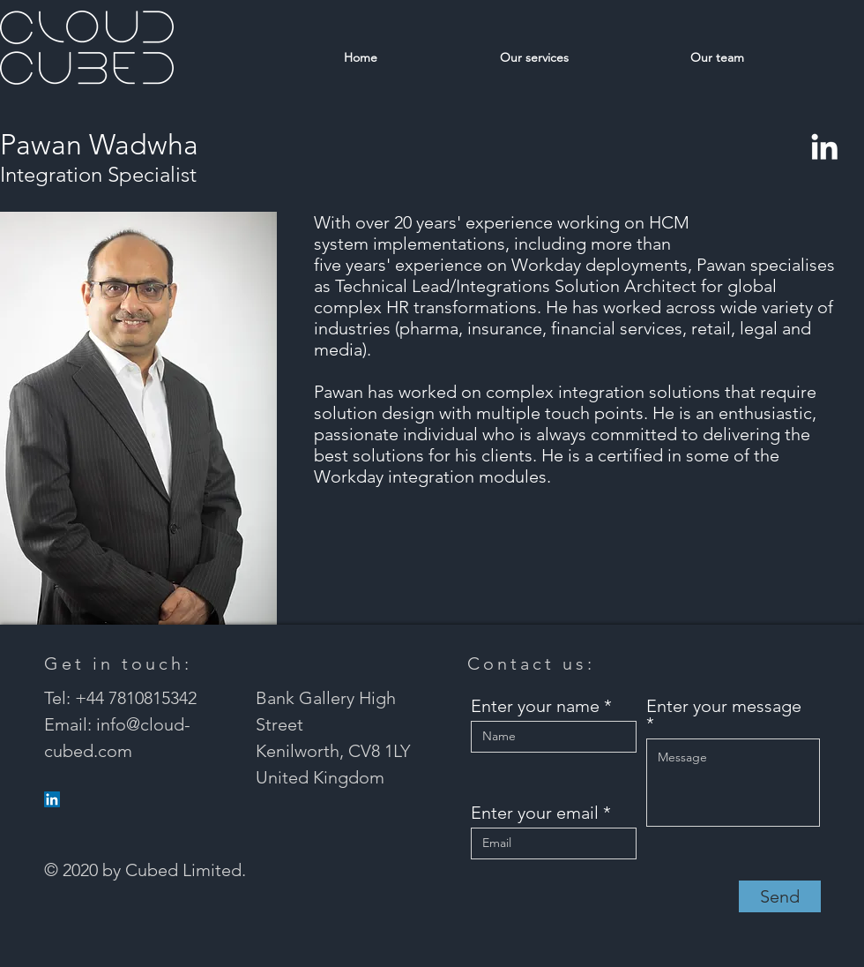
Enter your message (723, 706)
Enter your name (535, 706)
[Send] (780, 896)
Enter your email (535, 812)
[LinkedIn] (824, 146)
